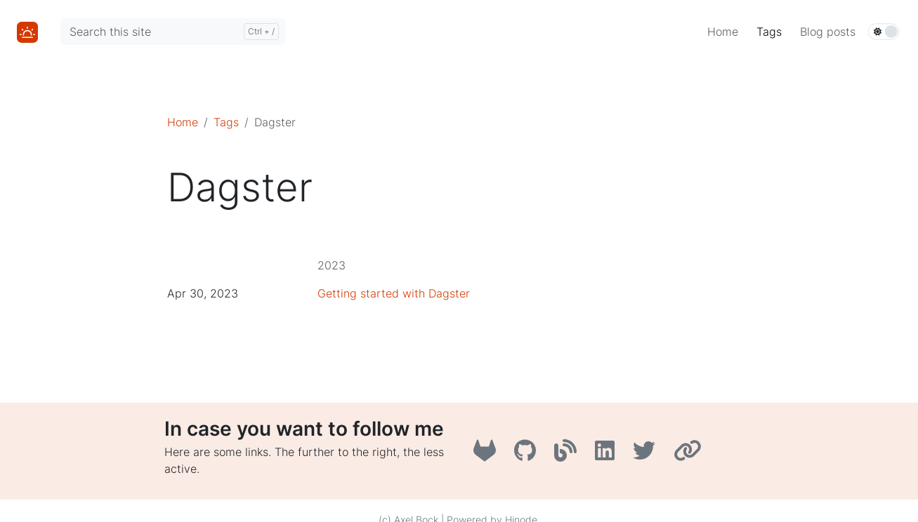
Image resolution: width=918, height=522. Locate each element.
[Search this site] (172, 31)
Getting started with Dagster (393, 293)
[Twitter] (647, 454)
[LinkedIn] (608, 454)
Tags (226, 122)
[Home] (27, 31)
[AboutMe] (689, 454)
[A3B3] (569, 454)
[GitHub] (529, 454)
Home (182, 122)
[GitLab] (488, 454)
